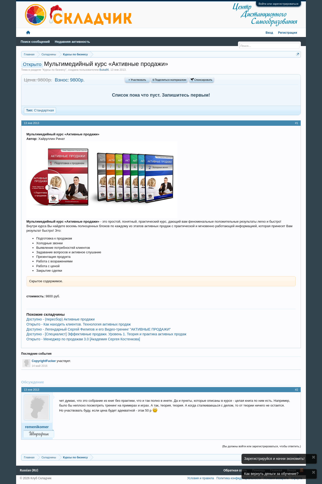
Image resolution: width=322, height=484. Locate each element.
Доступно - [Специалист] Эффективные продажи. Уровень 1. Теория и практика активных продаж (106, 334)
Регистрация (287, 32)
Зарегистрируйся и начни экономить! (274, 459)
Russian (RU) (29, 470)
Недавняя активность (72, 42)
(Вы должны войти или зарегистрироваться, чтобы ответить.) (261, 446)
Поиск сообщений (35, 42)
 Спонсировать (201, 80)
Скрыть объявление (313, 457)
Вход (269, 32)
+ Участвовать (137, 80)
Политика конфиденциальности (238, 478)
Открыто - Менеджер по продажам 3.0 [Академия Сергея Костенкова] (83, 339)
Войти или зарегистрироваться (278, 3)
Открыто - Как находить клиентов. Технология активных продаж (78, 324)
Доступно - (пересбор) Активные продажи (60, 319)
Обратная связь (235, 470)
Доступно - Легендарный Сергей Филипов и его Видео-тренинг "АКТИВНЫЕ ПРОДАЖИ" (98, 329)
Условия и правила (200, 478)
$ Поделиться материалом (169, 80)
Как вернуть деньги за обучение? (271, 474)
